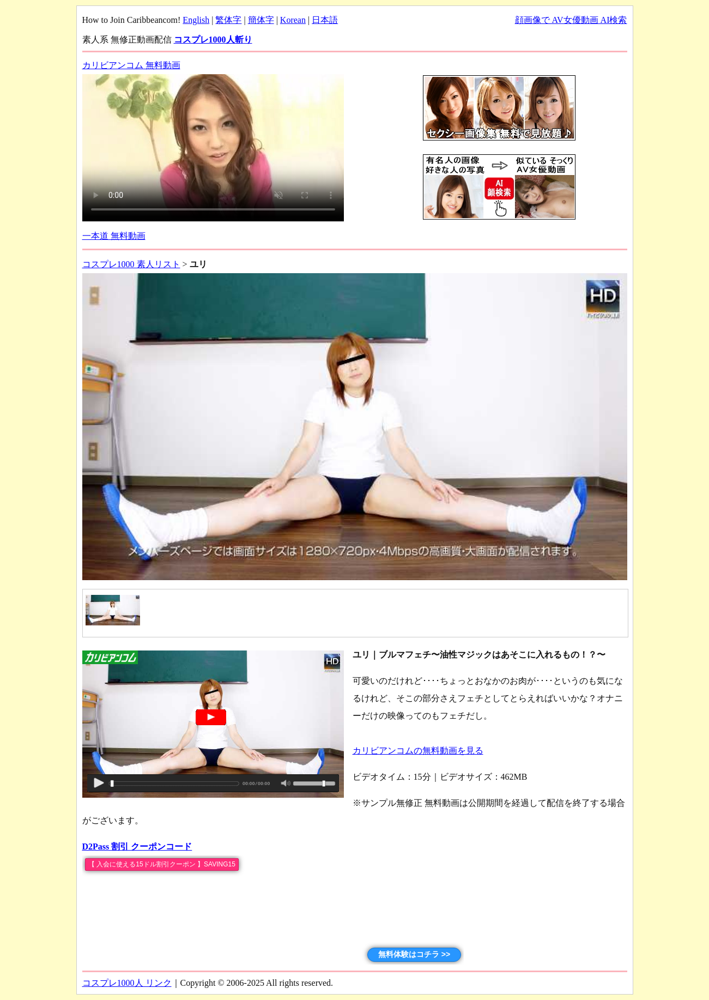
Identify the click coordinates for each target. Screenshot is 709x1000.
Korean (293, 20)
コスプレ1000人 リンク (127, 982)
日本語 (325, 20)
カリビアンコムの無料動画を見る (418, 750)
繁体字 (228, 20)
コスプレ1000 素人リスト (131, 264)
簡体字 (261, 20)
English (196, 20)
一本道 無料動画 (114, 235)
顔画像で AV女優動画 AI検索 (571, 20)
